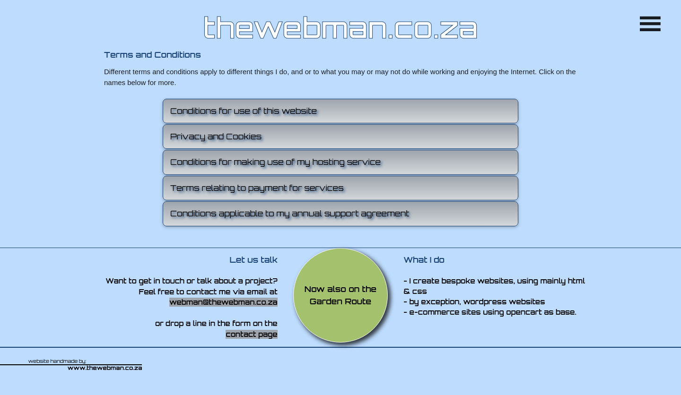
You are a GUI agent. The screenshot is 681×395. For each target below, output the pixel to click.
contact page (251, 334)
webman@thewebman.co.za (223, 302)
